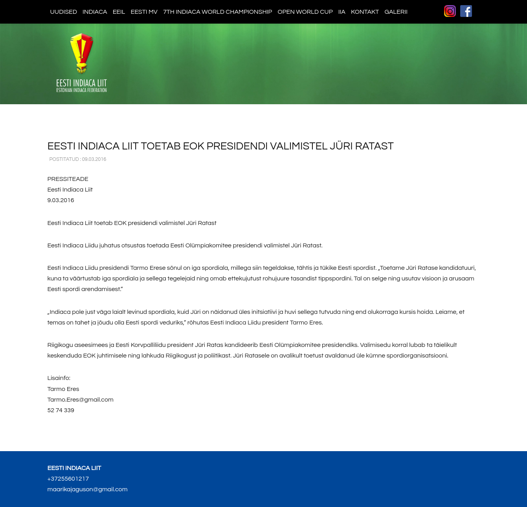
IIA (341, 12)
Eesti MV (143, 12)
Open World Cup (304, 12)
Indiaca (95, 12)
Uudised (63, 12)
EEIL (119, 12)
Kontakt (365, 12)
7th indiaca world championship (217, 12)
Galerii (396, 12)
